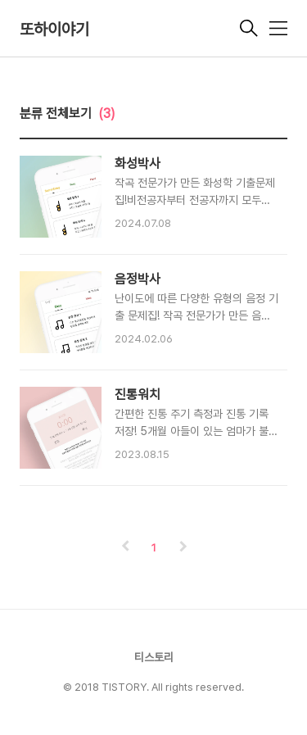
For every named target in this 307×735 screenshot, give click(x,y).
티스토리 (154, 657)
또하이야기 (54, 29)
